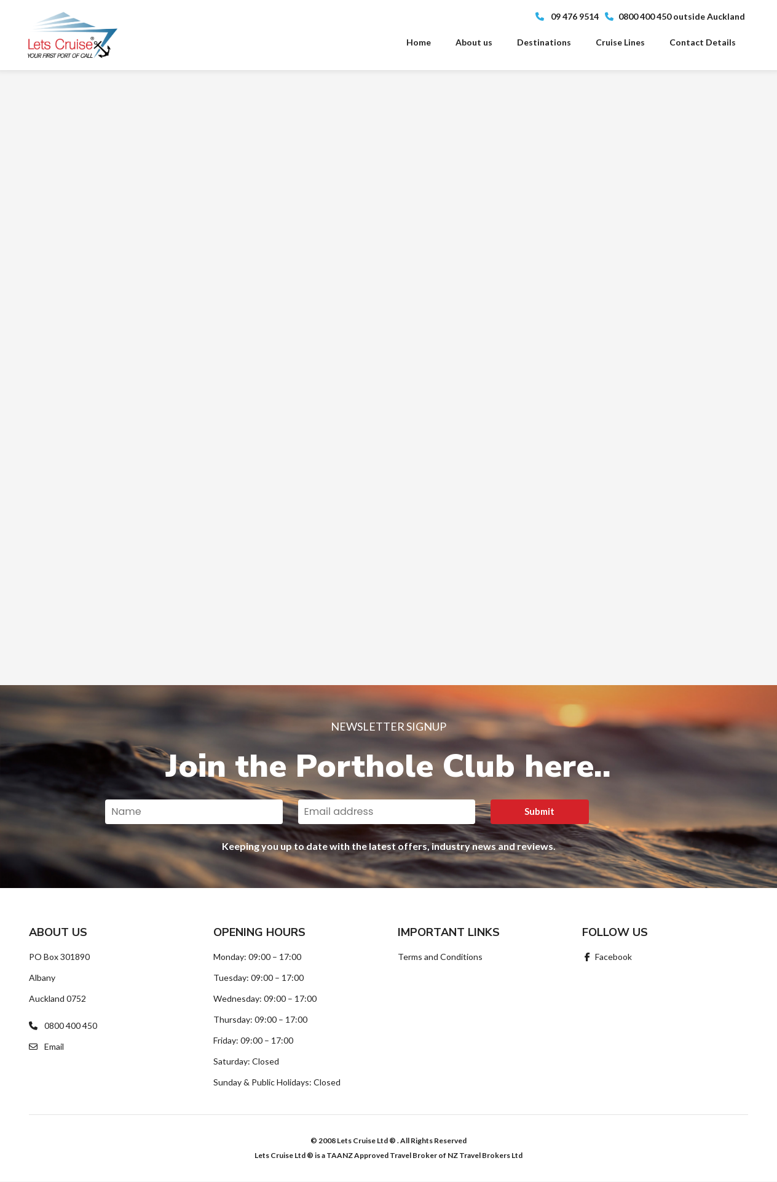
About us (474, 42)
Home (418, 42)
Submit (539, 811)
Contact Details (702, 42)
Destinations (544, 42)
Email (46, 1046)
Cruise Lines (620, 42)
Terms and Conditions (440, 956)
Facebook (607, 956)
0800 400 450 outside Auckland (675, 16)
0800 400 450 (63, 1025)
